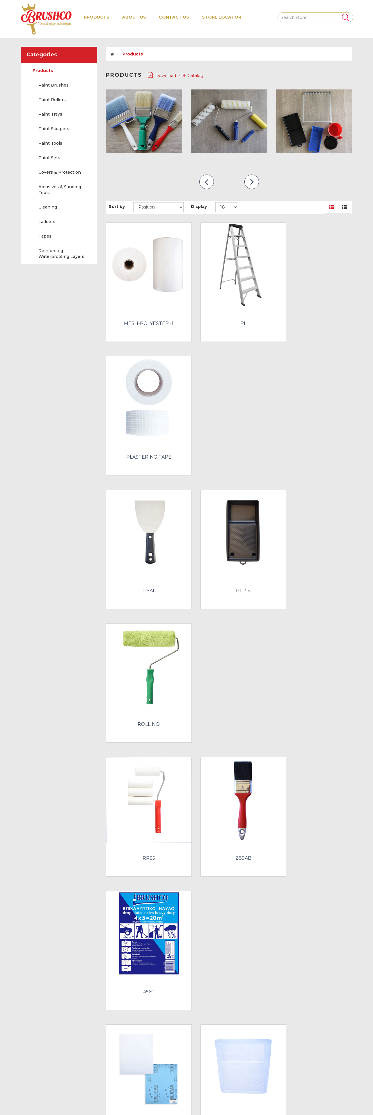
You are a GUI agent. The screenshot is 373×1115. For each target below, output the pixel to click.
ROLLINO (314, 438)
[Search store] (315, 17)
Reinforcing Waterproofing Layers (61, 253)
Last (288, 981)
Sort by (117, 206)
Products (43, 70)
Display (199, 206)
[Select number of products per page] (226, 207)
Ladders (46, 221)
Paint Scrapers (53, 128)
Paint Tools (50, 143)
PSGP (144, 811)
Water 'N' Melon (335, 1098)
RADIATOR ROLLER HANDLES (314, 811)
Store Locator (221, 17)
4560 (314, 562)
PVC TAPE (229, 811)
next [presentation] (251, 182)
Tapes (44, 236)
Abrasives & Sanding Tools (59, 189)
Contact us (174, 17)
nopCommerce (62, 1098)
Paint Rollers (52, 99)
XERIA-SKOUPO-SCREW (314, 936)
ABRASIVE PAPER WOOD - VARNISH (143, 690)
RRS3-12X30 (144, 936)
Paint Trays (50, 114)
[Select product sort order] (158, 207)
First (167, 981)
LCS (314, 687)
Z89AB (229, 562)
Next (273, 981)
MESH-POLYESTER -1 (144, 314)
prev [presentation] (206, 182)
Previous (182, 981)
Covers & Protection (59, 172)
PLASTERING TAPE (314, 314)
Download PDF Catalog (175, 75)
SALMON (229, 936)
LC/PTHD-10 (229, 687)
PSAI (144, 438)
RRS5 (144, 562)
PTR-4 (229, 438)
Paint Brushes (53, 85)
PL (229, 314)
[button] (96, 17)
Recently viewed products (51, 1059)
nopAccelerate (337, 1106)
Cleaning (47, 207)
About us (134, 17)
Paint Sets (49, 157)
